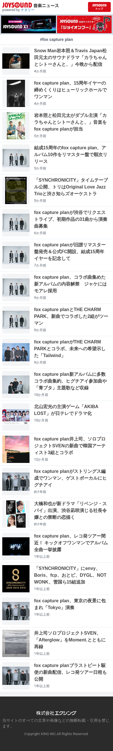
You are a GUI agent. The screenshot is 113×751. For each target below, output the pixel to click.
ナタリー (27, 10)
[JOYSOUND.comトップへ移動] (99, 7)
